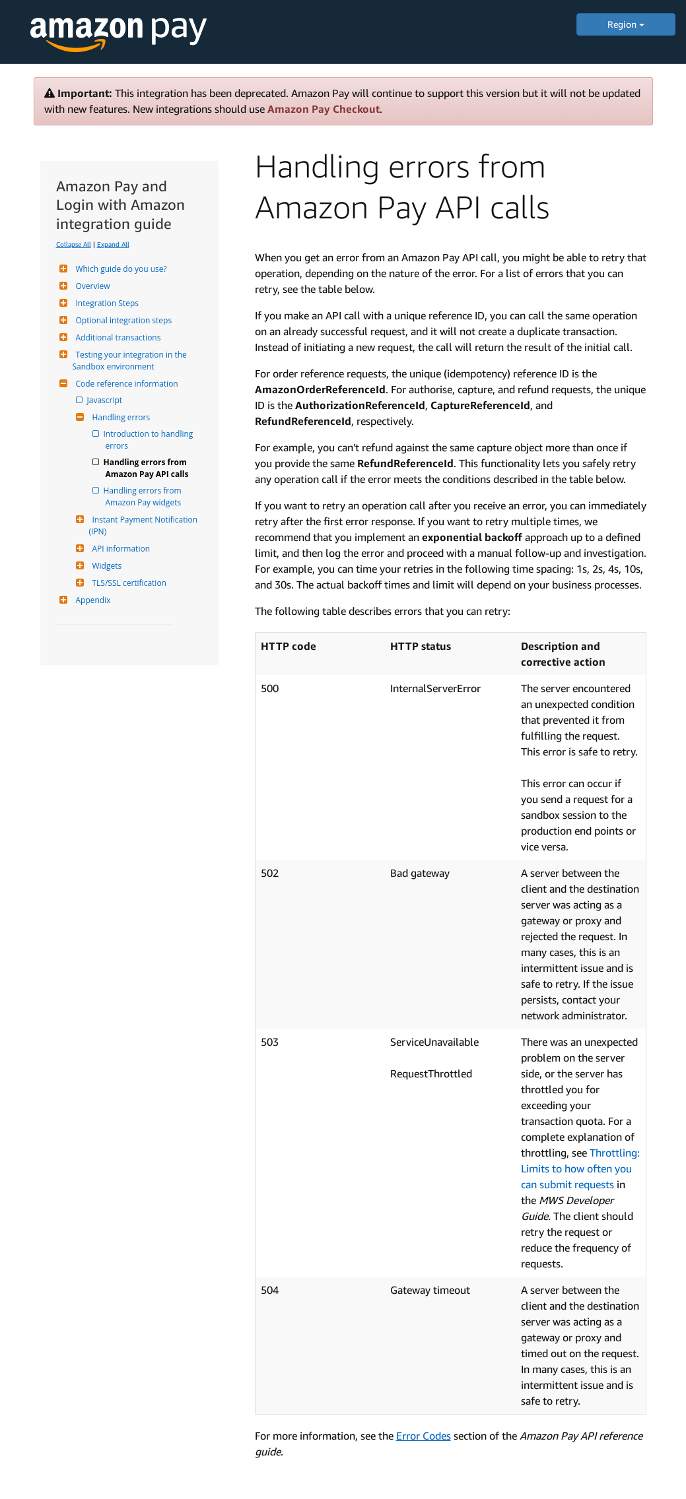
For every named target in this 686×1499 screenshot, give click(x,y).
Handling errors (120, 417)
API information (120, 548)
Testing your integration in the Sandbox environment (131, 360)
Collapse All (73, 244)
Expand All (113, 244)
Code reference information (125, 383)
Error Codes (423, 1435)
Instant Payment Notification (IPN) (144, 525)
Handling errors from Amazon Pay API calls (147, 468)
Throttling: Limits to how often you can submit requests (580, 1168)
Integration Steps (106, 303)
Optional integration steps (122, 320)
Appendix (92, 600)
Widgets (105, 565)
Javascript (106, 400)
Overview (91, 286)
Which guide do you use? (120, 268)
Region (625, 24)
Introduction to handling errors (150, 439)
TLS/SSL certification (127, 583)
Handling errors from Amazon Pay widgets (145, 496)
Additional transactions (117, 337)
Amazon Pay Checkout (323, 108)
